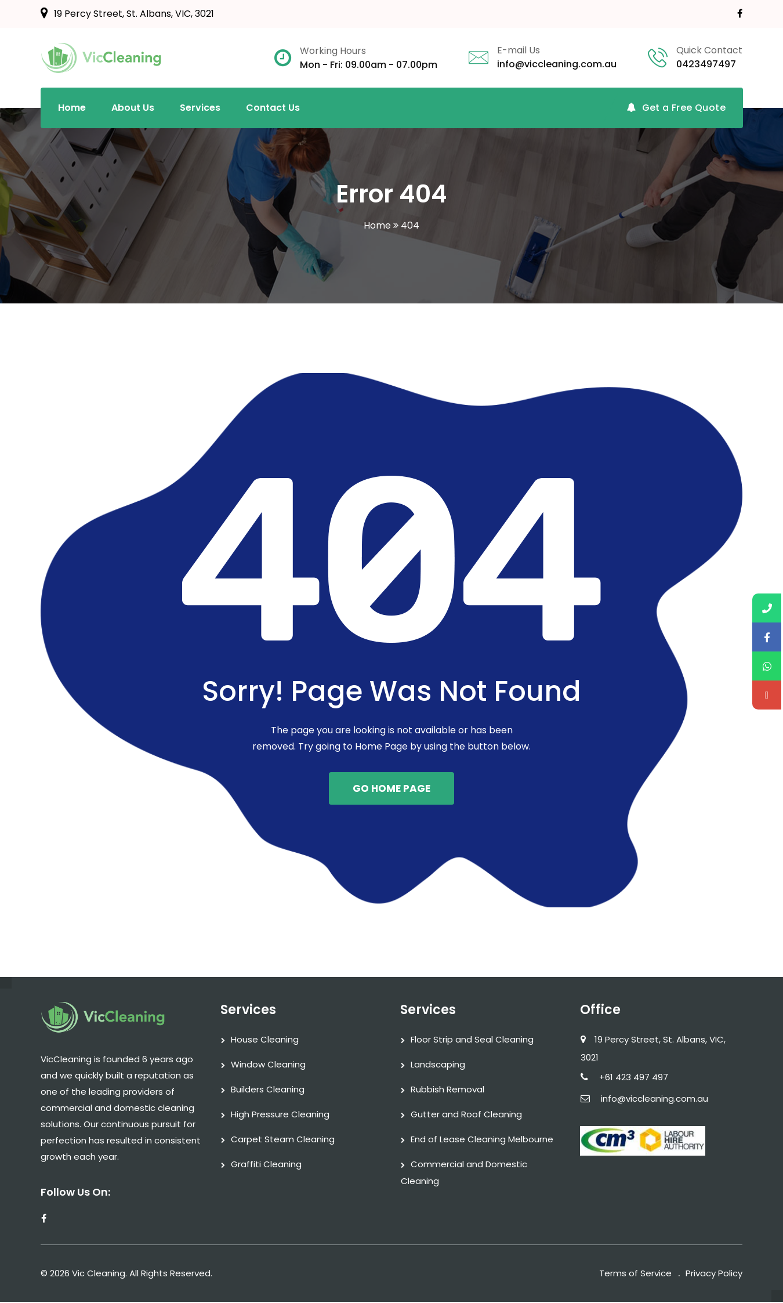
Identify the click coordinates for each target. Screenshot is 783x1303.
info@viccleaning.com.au (557, 64)
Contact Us (273, 107)
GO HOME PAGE (391, 789)
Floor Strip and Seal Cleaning (472, 1040)
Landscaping (438, 1065)
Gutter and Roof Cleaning (466, 1115)
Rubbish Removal (447, 1090)
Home (72, 107)
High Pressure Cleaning (280, 1115)
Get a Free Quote (676, 107)
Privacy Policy (714, 1274)
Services (200, 107)
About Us (132, 107)
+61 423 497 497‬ (633, 1078)
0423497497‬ (706, 64)
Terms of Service (635, 1274)
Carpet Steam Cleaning (283, 1140)
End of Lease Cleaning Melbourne (482, 1140)
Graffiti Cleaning (266, 1165)
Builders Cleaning (267, 1090)
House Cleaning (265, 1040)
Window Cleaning (268, 1065)
